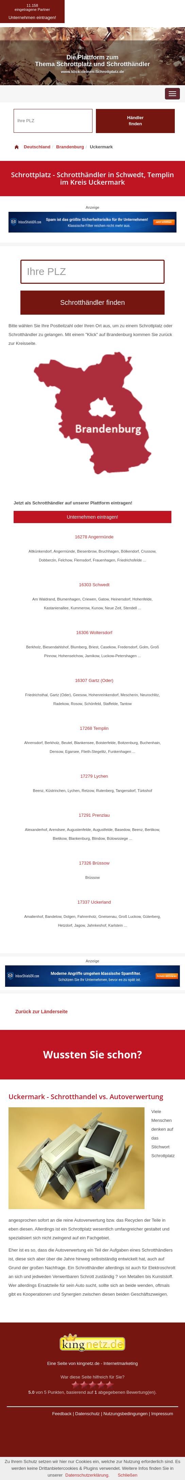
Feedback (61, 1413)
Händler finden (135, 121)
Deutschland (32, 146)
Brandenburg (70, 146)
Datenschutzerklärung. (87, 1475)
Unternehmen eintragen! (92, 517)
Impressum (162, 1413)
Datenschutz (87, 1413)
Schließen (127, 1475)
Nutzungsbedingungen (125, 1413)
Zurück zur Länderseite (41, 1011)
